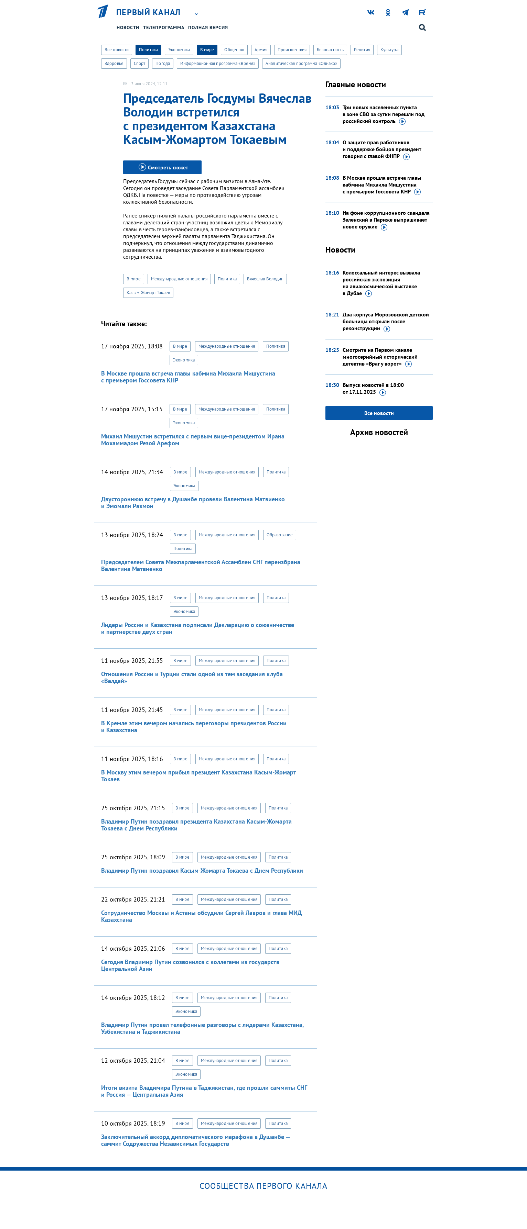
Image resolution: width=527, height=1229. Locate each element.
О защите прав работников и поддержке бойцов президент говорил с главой (382, 149)
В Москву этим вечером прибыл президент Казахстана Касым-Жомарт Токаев (198, 775)
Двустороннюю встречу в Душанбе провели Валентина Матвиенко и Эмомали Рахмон (193, 502)
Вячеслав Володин (265, 279)
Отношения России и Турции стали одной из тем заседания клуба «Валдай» (192, 677)
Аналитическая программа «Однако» (301, 63)
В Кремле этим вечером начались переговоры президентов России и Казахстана (194, 726)
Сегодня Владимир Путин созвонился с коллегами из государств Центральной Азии (190, 965)
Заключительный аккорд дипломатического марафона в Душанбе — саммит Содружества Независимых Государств (195, 1140)
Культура (389, 50)
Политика (148, 50)
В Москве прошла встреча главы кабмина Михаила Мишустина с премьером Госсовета (382, 184)
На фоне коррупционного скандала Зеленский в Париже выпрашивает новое (386, 220)
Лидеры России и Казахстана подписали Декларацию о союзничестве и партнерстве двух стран (197, 628)
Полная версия (208, 27)
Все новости (117, 50)
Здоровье (114, 63)
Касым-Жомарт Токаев (148, 292)
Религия (362, 50)
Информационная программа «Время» (217, 63)
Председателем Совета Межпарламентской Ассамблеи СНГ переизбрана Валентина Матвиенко (200, 565)
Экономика (179, 50)
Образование (280, 535)
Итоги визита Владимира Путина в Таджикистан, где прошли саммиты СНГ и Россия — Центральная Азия (204, 1091)
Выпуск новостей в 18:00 (373, 388)
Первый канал (148, 12)
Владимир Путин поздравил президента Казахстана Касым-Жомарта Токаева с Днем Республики (196, 824)
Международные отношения (179, 279)
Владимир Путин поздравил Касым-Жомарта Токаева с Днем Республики (202, 870)
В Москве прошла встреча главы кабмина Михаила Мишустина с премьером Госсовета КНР (188, 376)
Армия (261, 50)
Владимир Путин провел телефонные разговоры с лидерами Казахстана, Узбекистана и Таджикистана (202, 1028)
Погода (162, 63)
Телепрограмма (163, 27)
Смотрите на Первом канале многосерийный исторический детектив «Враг (380, 357)
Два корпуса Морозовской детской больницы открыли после (386, 321)
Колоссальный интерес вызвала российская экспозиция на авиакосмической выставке (381, 283)
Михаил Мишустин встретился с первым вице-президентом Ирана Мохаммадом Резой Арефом (192, 439)
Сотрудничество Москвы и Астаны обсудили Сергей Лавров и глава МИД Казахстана (201, 916)
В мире (207, 50)
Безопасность (330, 50)
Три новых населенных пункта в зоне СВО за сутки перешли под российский (383, 114)
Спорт (140, 63)
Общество (234, 50)
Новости (128, 27)
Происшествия (292, 50)
